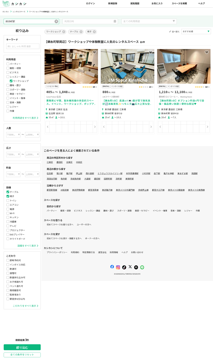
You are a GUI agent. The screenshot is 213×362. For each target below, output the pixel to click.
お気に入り (157, 3)
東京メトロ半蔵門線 (125, 190)
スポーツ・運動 (17, 90)
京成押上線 (143, 190)
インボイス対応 (17, 265)
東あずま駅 (183, 173)
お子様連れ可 (16, 282)
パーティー (15, 64)
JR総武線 (65, 190)
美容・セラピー (17, 94)
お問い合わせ (137, 252)
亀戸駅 (69, 173)
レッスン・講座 (17, 77)
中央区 (79, 162)
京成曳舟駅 (75, 179)
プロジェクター (17, 230)
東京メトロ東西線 (196, 190)
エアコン (14, 205)
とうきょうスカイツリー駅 (110, 173)
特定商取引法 (88, 252)
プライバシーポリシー (57, 252)
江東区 (50, 162)
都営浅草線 (93, 190)
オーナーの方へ (92, 238)
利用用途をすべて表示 (25, 118)
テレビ (13, 226)
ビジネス (14, 72)
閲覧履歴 (134, 3)
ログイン (90, 3)
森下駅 (157, 173)
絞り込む (22, 347)
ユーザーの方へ (84, 225)
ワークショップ (21, 81)
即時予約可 (15, 260)
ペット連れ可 (16, 286)
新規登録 (112, 3)
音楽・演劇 (15, 102)
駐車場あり (15, 295)
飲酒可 (13, 269)
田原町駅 (108, 179)
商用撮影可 (15, 290)
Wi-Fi (12, 213)
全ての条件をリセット (22, 355)
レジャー (14, 107)
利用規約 (75, 252)
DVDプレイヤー (17, 234)
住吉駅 (50, 173)
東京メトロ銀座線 (176, 190)
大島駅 (87, 179)
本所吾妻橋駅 (132, 173)
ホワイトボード (17, 239)
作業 (12, 111)
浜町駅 (119, 179)
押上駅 (79, 173)
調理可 (13, 273)
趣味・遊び (15, 85)
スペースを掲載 (179, 3)
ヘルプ (201, 3)
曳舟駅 (64, 179)
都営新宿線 (52, 190)
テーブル (14, 192)
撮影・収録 (15, 68)
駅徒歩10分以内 (17, 299)
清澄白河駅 (52, 179)
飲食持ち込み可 (17, 277)
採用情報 (114, 252)
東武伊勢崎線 (78, 190)
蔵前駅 (97, 179)
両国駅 (194, 173)
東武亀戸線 (107, 190)
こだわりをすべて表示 (25, 306)
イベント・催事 (17, 98)
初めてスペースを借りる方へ (60, 225)
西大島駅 (90, 173)
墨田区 (60, 162)
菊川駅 (60, 173)
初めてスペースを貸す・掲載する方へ (64, 238)
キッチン (14, 217)
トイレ (13, 200)
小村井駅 (146, 173)
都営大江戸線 (158, 190)
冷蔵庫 (13, 222)
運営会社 (102, 252)
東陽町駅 (129, 179)
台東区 (69, 162)
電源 (12, 209)
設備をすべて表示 (27, 246)
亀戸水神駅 (169, 173)
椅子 (12, 196)
